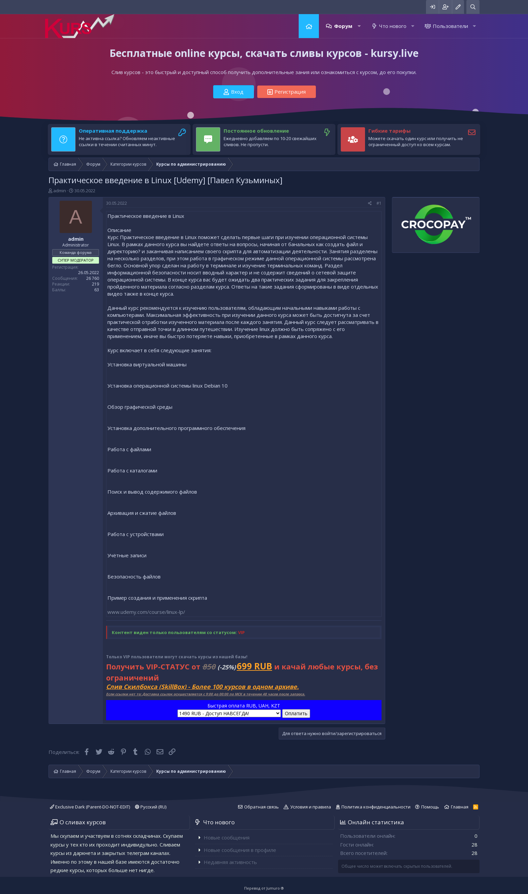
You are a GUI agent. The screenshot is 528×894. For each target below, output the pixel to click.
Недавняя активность (230, 862)
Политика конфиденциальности (375, 807)
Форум (343, 26)
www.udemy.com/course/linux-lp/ (146, 611)
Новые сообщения (227, 837)
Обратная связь (261, 807)
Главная (309, 26)
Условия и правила (310, 807)
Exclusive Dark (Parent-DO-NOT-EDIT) (90, 807)
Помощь (430, 807)
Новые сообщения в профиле (240, 850)
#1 (379, 203)
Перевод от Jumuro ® (264, 888)
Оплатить (296, 713)
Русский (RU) (150, 807)
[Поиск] (473, 7)
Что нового (392, 26)
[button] (359, 26)
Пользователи (450, 26)
